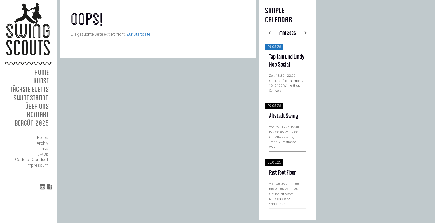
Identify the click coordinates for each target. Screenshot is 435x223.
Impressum (37, 165)
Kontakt (38, 114)
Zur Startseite (138, 34)
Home (42, 72)
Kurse (41, 80)
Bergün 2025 (32, 122)
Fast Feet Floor (282, 172)
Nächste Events (29, 89)
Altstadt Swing (283, 116)
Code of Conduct (31, 159)
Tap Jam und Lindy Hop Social (286, 60)
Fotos (42, 137)
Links (43, 148)
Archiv (42, 143)
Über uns (37, 106)
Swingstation (31, 97)
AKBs (43, 154)
